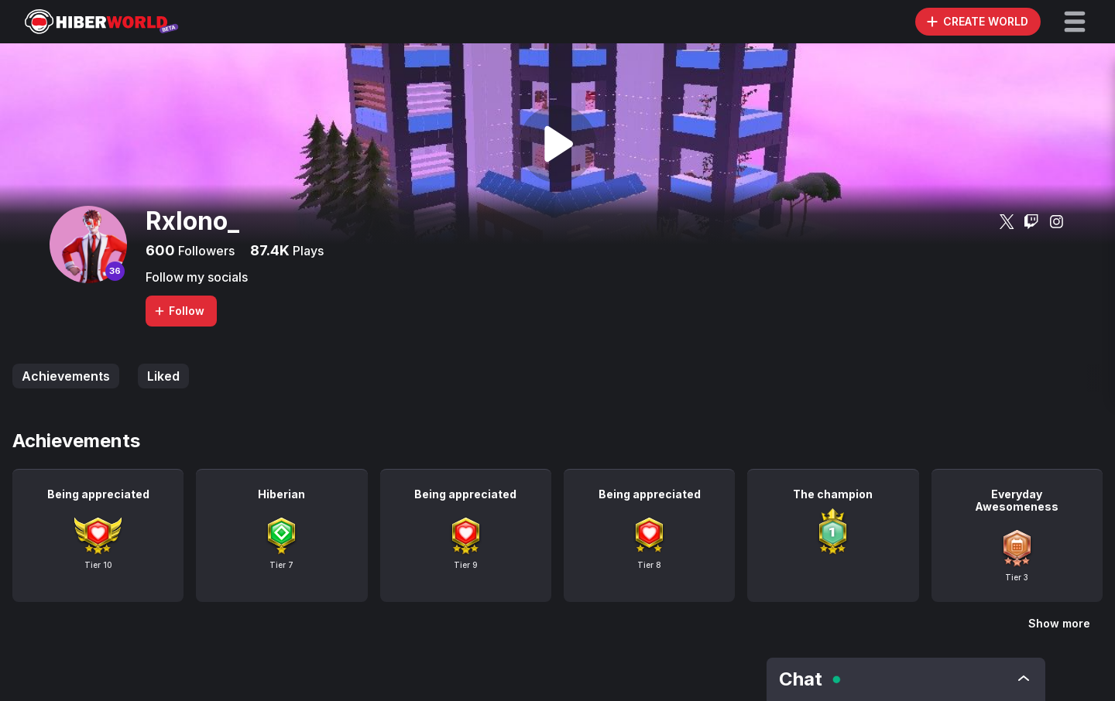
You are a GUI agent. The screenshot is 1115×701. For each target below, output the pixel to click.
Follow (178, 310)
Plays (307, 250)
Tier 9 (466, 564)
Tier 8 (649, 564)
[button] (1074, 21)
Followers (205, 250)
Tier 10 (98, 564)
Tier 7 (281, 564)
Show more (1059, 623)
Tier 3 (1016, 577)
